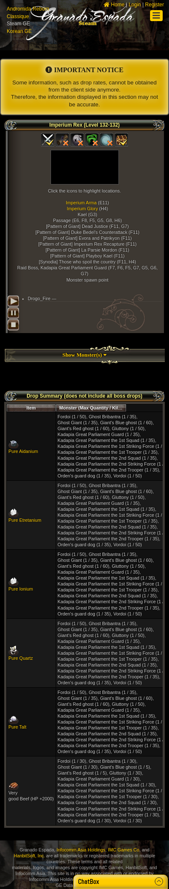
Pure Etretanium (24, 520)
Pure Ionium (20, 588)
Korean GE (19, 31)
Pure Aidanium (23, 451)
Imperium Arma (81, 202)
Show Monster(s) (84, 355)
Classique (18, 16)
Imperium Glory (82, 208)
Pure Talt (17, 726)
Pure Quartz (20, 658)
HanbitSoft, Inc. (29, 855)
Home (114, 5)
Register (154, 5)
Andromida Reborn (28, 9)
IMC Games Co (123, 849)
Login (135, 5)
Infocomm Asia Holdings (80, 849)
